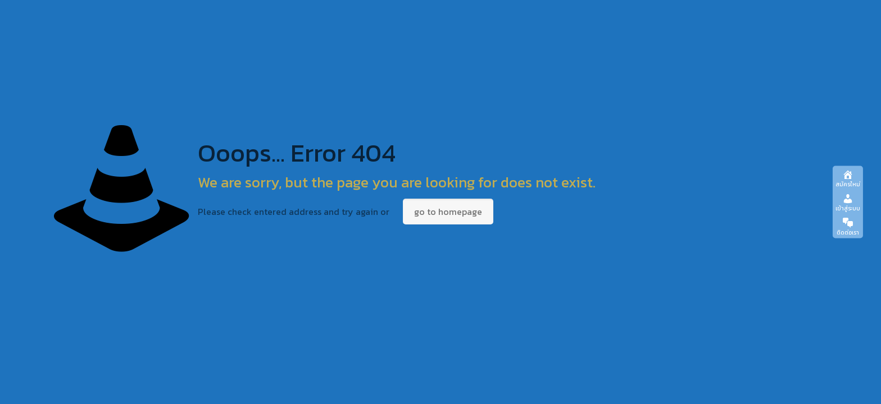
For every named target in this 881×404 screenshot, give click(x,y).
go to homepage (448, 211)
